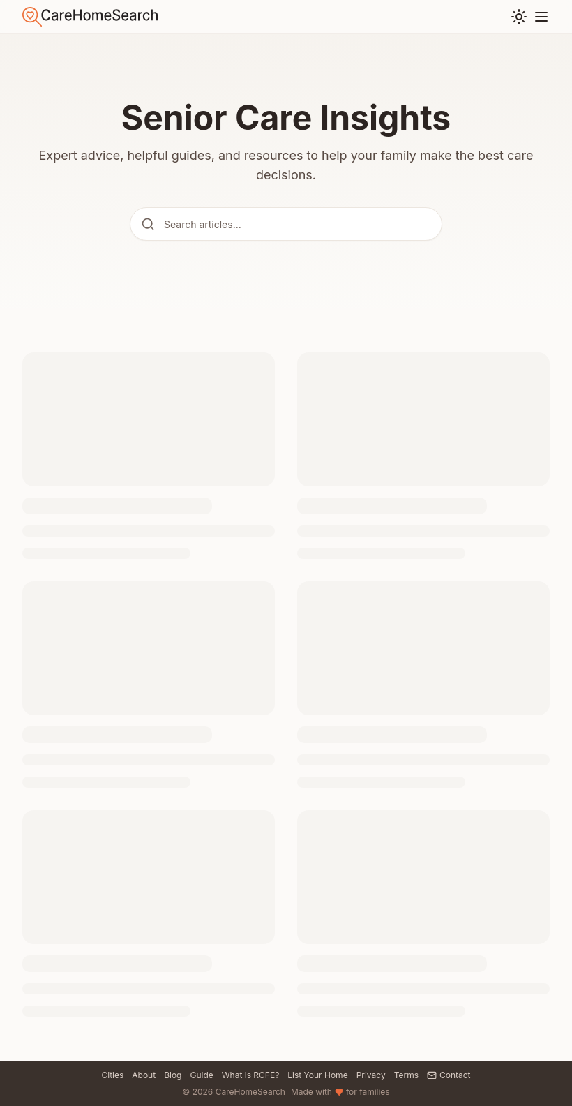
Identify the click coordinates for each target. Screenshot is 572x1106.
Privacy (371, 1075)
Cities (112, 1075)
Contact (449, 1075)
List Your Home (317, 1075)
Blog (172, 1075)
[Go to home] (90, 17)
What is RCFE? (251, 1075)
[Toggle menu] (541, 16)
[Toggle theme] (519, 16)
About (144, 1075)
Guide (201, 1075)
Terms (406, 1075)
